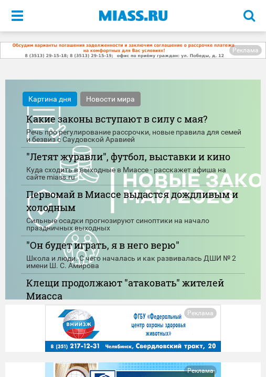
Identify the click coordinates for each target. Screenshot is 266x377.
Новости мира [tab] (110, 99)
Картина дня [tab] (49, 99)
